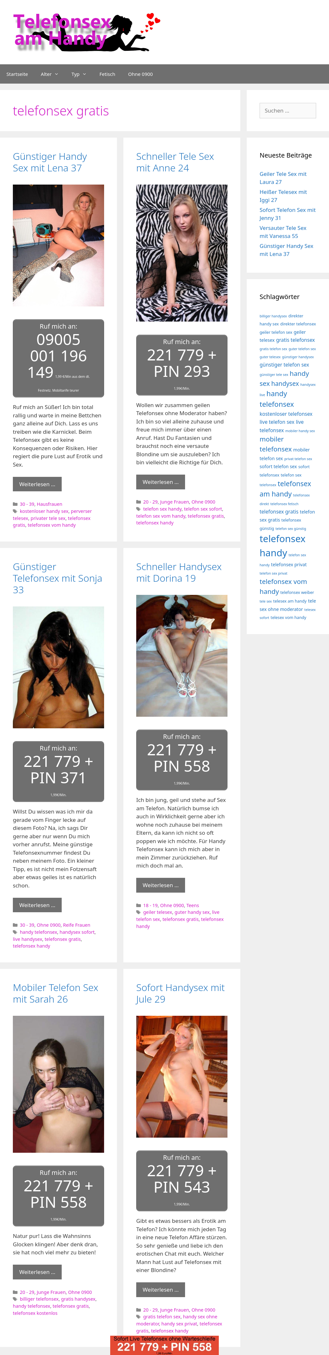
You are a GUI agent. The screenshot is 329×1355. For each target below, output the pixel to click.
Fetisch (107, 74)
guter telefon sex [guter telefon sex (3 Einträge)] (302, 349)
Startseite (17, 74)
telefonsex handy (154, 523)
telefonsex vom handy (52, 525)
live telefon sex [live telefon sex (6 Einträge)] (277, 421)
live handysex (27, 939)
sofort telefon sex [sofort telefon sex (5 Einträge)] (278, 466)
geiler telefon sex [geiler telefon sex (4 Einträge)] (276, 332)
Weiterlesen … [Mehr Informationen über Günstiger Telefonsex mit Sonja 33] (37, 905)
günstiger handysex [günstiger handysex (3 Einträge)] (298, 357)
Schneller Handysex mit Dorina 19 (179, 572)
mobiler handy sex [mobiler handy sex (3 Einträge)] (300, 431)
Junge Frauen (174, 502)
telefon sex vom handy (160, 516)
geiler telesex (157, 912)
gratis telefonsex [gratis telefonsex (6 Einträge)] (295, 339)
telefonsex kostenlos (35, 1313)
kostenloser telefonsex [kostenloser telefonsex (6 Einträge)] (286, 413)
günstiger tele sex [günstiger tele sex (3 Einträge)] (274, 374)
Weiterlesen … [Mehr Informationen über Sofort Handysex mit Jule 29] (161, 1289)
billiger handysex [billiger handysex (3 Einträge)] (273, 316)
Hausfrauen (49, 504)
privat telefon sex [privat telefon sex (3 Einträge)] (298, 459)
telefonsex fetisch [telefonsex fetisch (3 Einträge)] (284, 504)
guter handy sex (191, 912)
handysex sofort (76, 932)
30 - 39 (27, 504)
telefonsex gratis (206, 516)
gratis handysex (78, 1299)
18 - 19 (150, 905)
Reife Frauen (76, 925)
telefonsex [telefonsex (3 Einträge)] (268, 485)
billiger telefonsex (39, 1299)
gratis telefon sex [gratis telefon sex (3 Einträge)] (273, 349)
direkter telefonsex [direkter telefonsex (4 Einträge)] (298, 324)
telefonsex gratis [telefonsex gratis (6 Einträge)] (279, 511)
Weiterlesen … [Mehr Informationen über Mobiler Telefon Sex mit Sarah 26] (37, 1272)
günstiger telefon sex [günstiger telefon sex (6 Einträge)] (284, 364)
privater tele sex (48, 518)
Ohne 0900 (140, 74)
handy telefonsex (38, 932)
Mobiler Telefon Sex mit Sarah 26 (55, 993)
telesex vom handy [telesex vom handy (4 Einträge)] (288, 617)
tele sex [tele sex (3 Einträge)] (266, 601)
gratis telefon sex (162, 1317)
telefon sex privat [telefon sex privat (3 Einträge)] (273, 573)
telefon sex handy (162, 509)
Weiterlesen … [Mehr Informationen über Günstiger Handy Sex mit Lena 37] (37, 484)
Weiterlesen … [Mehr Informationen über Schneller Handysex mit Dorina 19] (161, 885)
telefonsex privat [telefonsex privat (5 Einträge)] (289, 564)
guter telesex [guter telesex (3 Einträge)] (270, 357)
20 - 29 (150, 502)
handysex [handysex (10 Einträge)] (285, 383)
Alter (53, 74)
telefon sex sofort (203, 509)
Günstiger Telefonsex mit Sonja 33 (57, 578)
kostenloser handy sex (44, 511)
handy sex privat (179, 1324)
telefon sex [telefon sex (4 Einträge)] (291, 475)
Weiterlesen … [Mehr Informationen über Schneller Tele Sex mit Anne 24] (161, 482)
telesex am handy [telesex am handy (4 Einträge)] (290, 601)
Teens (192, 905)
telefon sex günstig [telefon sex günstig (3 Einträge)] (290, 528)
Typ (82, 74)
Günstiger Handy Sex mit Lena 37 (50, 162)
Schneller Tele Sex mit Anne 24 (175, 162)
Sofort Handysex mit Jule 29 (180, 993)
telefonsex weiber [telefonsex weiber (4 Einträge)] (297, 592)
